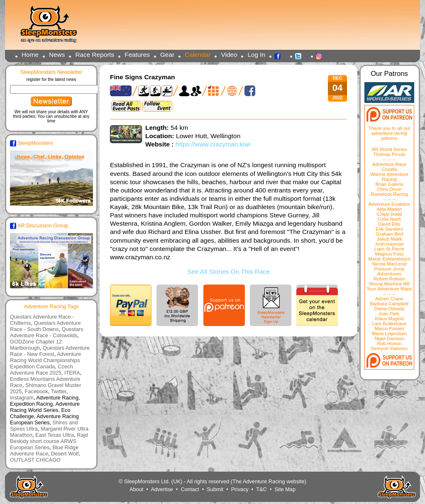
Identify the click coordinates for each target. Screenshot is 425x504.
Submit (215, 489)
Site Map (285, 489)
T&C (261, 489)
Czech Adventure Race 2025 (41, 369)
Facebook (279, 55)
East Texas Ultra (54, 435)
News (57, 54)
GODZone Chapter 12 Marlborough (36, 344)
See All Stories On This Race (228, 271)
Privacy (240, 489)
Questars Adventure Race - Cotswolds (46, 332)
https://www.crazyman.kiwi (213, 144)
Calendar (197, 54)
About (136, 489)
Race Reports (94, 54)
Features (137, 54)
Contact (190, 489)
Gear (167, 54)
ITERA (72, 373)
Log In (256, 54)
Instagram (321, 55)
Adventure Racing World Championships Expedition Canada (45, 360)
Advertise (162, 489)
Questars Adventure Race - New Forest (50, 351)
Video (229, 54)
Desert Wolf (65, 453)
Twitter (300, 55)
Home (30, 54)
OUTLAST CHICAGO (35, 460)
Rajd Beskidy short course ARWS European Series (49, 441)
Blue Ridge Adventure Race (44, 450)
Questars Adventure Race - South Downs (45, 326)
